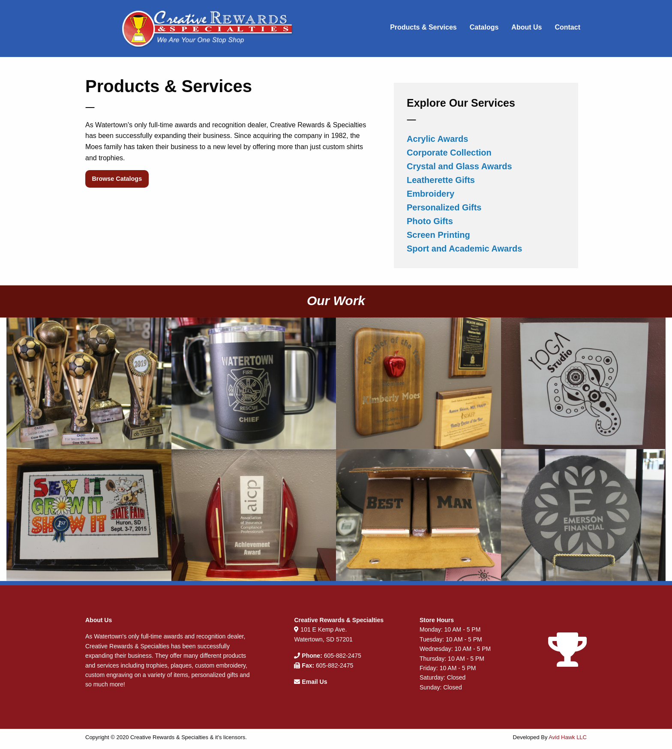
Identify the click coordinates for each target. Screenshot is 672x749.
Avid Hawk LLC (568, 737)
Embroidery (430, 193)
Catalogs (484, 27)
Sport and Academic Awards (464, 248)
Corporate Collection (449, 152)
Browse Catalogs (117, 178)
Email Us (314, 681)
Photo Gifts (430, 221)
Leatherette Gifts (441, 180)
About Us (526, 27)
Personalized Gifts (444, 207)
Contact (567, 27)
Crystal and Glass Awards (459, 166)
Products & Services (423, 27)
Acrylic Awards (437, 139)
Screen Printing (438, 235)
